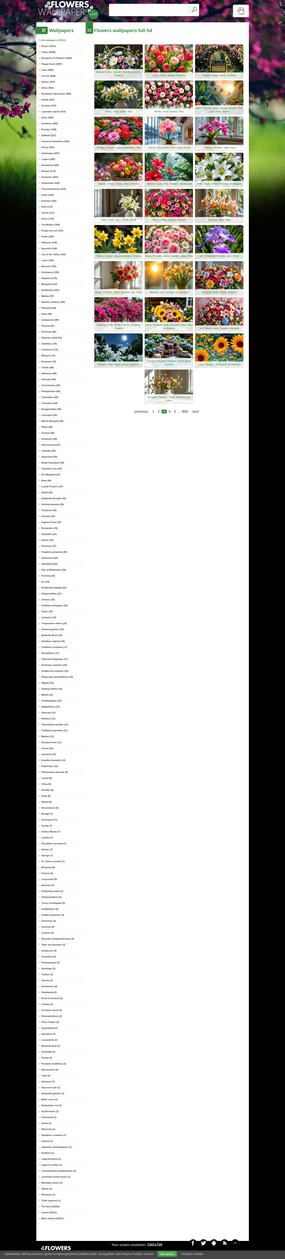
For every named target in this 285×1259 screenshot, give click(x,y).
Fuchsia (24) (48, 575)
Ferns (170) (47, 218)
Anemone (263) (49, 177)
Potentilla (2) (48, 1052)
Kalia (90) (46, 314)
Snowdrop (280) (50, 165)
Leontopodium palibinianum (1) (58, 1171)
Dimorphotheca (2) (51, 1016)
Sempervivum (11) (51, 742)
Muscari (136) (48, 266)
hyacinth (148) (49, 248)
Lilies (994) (47, 70)
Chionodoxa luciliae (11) (54, 724)
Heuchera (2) (48, 1034)
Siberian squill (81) (51, 337)
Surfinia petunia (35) (52, 504)
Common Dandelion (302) (55, 141)
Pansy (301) (47, 147)
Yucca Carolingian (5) (53, 903)
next (195, 412)
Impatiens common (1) (53, 1135)
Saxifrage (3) (48, 968)
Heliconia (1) (48, 1129)
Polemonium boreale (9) (54, 772)
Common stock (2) (51, 1010)
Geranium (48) (49, 439)
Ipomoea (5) (48, 885)
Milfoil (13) (47, 694)
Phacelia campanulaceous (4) (57, 938)
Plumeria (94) (48, 308)
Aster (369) (47, 117)
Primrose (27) (48, 546)
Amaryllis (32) (49, 534)
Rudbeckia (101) (50, 290)
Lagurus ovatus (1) (51, 1165)
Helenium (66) (49, 373)
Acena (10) (47, 748)
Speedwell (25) (49, 564)
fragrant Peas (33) (51, 522)
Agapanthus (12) (50, 706)
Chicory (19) (48, 599)
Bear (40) (46, 480)
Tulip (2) (45, 1075)
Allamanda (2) (49, 992)
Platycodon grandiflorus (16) (57, 677)
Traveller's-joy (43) (51, 468)
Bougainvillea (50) (51, 409)
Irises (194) (47, 195)
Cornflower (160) (50, 224)
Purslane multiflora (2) (53, 1063)
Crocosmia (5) (49, 879)
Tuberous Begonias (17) (54, 659)
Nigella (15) (47, 683)
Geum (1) (46, 1123)
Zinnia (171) (47, 212)
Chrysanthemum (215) (53, 189)
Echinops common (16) (54, 665)
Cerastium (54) (49, 403)
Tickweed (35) (49, 510)
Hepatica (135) (49, 278)
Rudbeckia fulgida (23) (53, 587)
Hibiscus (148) (49, 242)
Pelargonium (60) (50, 391)
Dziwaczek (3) (49, 950)
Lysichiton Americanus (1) (56, 1176)
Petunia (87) (48, 326)
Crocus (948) (48, 76)
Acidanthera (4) (49, 909)
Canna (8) (46, 778)
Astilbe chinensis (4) (52, 915)
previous (141, 412)
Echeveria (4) (48, 921)
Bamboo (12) (48, 718)
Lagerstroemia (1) (51, 1159)
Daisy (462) (47, 87)
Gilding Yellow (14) (51, 689)
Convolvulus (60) (50, 385)
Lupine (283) (48, 159)
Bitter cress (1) (49, 1099)
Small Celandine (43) (52, 462)
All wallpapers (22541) (53, 40)
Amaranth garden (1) (52, 1093)
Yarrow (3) (47, 980)
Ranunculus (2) (49, 1069)
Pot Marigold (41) (50, 474)
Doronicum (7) (49, 819)
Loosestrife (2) (49, 1040)
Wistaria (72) (48, 355)
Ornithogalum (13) (51, 700)
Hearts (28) (47, 540)
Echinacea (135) (50, 272)
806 (185, 412)
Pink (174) (46, 207)
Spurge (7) (47, 855)
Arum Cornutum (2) (52, 998)
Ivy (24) (45, 581)
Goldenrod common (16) (54, 671)
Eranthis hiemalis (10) (53, 760)
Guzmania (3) (48, 956)
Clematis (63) (48, 379)
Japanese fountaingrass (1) (56, 1147)
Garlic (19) (47, 611)
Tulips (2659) (48, 52)
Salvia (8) (46, 802)
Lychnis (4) (47, 932)
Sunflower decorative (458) (56, 93)
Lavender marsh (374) (53, 111)
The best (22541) (50, 1206)
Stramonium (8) (50, 808)
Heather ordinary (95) (53, 302)
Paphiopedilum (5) (51, 897)
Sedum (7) (47, 849)
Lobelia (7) (47, 837)
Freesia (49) (47, 433)
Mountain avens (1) (52, 1182)
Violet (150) (47, 236)
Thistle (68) (47, 367)
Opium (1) (46, 1188)
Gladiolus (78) (49, 343)
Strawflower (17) (50, 653)
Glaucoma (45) (49, 456)
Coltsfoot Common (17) (54, 647)
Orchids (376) (48, 105)
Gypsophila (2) (49, 1028)
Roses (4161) (48, 46)
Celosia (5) (47, 873)
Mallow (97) (47, 296)
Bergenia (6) (48, 867)
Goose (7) (46, 825)
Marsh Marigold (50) (52, 421)
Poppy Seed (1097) (51, 64)
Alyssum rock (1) (50, 1087)
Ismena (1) (47, 1141)
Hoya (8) (46, 796)
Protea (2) (46, 1057)
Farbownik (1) (49, 1117)
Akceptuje (167, 1254)
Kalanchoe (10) (49, 766)
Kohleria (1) (47, 1153)
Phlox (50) (47, 427)
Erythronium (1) (50, 1111)
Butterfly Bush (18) (51, 635)
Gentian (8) (47, 790)
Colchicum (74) (49, 349)
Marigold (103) (49, 284)
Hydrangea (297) (50, 153)
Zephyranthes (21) (51, 593)
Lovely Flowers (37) (52, 486)
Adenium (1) (48, 1081)
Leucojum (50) (49, 415)
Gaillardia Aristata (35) (53, 498)
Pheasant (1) (48, 1194)
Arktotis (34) (48, 516)
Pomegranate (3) (50, 962)
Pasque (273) (48, 171)
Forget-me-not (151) (52, 230)
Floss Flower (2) (50, 1022)
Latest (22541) (49, 1212)
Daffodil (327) (48, 135)
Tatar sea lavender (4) (53, 944)
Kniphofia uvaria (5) (52, 891)
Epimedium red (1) (51, 1105)
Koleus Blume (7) (51, 831)
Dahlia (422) (48, 99)
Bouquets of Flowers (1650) (56, 58)
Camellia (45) (48, 450)
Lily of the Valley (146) (53, 254)
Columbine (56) (49, 397)
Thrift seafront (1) (51, 1200)
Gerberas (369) (49, 123)
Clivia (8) (46, 784)
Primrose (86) (48, 331)
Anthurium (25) (49, 558)
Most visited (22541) (52, 1218)
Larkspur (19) (48, 617)
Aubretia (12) (48, 712)
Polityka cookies (192, 1254)
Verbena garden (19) (52, 629)
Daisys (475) (48, 82)
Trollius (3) (47, 974)
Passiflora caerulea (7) (53, 843)
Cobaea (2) (47, 1004)
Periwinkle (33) (49, 528)
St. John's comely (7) (53, 861)
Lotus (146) (47, 260)
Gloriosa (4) (47, 927)
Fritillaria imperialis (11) (54, 730)
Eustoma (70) (48, 361)
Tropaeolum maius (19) (54, 623)
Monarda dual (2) (50, 1046)
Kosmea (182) (49, 201)
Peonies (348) (49, 129)
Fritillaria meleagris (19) (54, 605)
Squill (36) (47, 492)
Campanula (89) (50, 320)
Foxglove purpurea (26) (54, 552)
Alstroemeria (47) (51, 445)
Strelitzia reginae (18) (53, 641)
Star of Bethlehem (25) (53, 570)
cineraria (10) (48, 754)
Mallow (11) (47, 736)
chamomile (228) (50, 183)
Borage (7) (47, 813)
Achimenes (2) (49, 986)
